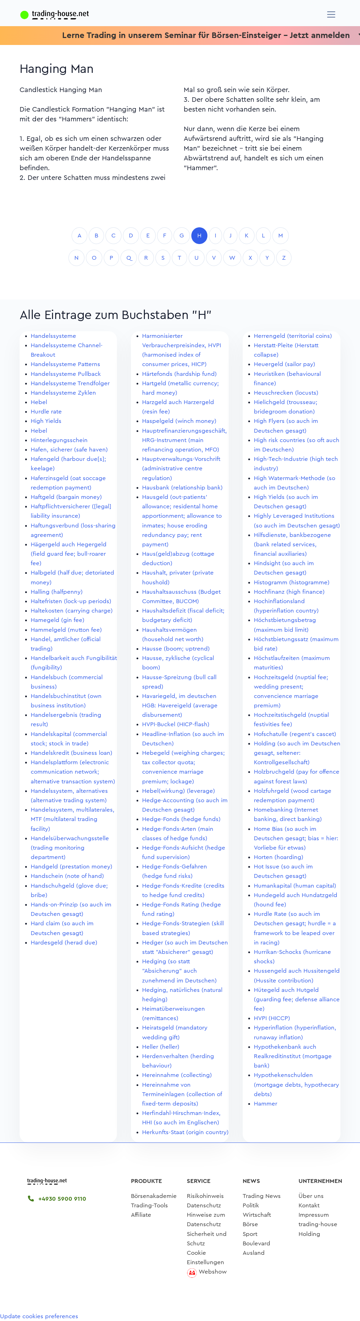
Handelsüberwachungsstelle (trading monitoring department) (70, 847)
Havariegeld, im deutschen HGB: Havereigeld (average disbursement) (180, 705)
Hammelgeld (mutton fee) (66, 630)
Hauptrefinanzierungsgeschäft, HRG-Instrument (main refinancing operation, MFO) (184, 440)
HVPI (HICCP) (272, 1018)
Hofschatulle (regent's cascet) (295, 734)
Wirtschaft (257, 1215)
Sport (250, 1234)
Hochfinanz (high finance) (289, 592)
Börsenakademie (154, 1196)
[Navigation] (331, 14)
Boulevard (256, 1243)
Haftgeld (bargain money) (66, 497)
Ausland (254, 1253)
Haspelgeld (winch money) (179, 421)
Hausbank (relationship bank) (182, 488)
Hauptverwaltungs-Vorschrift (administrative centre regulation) (181, 468)
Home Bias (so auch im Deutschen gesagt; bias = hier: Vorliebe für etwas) (296, 838)
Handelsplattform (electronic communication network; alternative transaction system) (73, 771)
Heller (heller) (160, 1047)
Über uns (311, 1196)
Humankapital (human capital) (295, 886)
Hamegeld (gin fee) (58, 620)
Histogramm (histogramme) (292, 582)
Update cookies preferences (39, 1316)
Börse (250, 1224)
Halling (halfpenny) (57, 592)
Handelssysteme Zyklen (63, 393)
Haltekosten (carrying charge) (72, 611)
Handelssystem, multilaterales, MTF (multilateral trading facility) (73, 819)
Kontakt (309, 1205)
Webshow (213, 1272)
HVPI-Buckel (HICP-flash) (176, 724)
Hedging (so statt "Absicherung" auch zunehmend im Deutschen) (179, 970)
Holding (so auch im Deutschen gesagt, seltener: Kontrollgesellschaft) (297, 753)
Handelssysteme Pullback (66, 374)
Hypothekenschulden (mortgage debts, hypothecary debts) (296, 1084)
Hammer (265, 1104)
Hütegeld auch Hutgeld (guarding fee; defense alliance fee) (297, 999)
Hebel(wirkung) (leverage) (178, 791)
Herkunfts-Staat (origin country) (185, 1132)
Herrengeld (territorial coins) (293, 336)
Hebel (39, 402)
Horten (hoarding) (278, 857)
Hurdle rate (46, 412)
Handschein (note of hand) (67, 876)
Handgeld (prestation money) (71, 867)
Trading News (262, 1196)
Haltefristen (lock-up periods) (71, 601)
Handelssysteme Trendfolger (70, 383)
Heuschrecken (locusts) (286, 393)
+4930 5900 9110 (57, 1199)
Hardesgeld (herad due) (64, 943)
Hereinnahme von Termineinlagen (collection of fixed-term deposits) (182, 1094)
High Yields (46, 421)
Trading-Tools (149, 1205)
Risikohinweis (205, 1196)
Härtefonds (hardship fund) (179, 374)
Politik (251, 1205)
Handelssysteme (53, 336)
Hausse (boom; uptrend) (176, 649)
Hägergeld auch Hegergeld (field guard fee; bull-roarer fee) (68, 553)
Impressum (314, 1215)
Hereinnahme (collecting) (177, 1075)
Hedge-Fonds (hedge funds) (181, 819)
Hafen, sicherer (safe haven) (69, 450)
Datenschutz (204, 1205)
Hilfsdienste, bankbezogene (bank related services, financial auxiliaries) (292, 544)
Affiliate (141, 1215)
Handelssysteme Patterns (65, 364)
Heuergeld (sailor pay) (284, 364)
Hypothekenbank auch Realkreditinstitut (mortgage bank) (293, 1056)
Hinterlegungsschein (59, 440)
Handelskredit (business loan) (71, 753)
